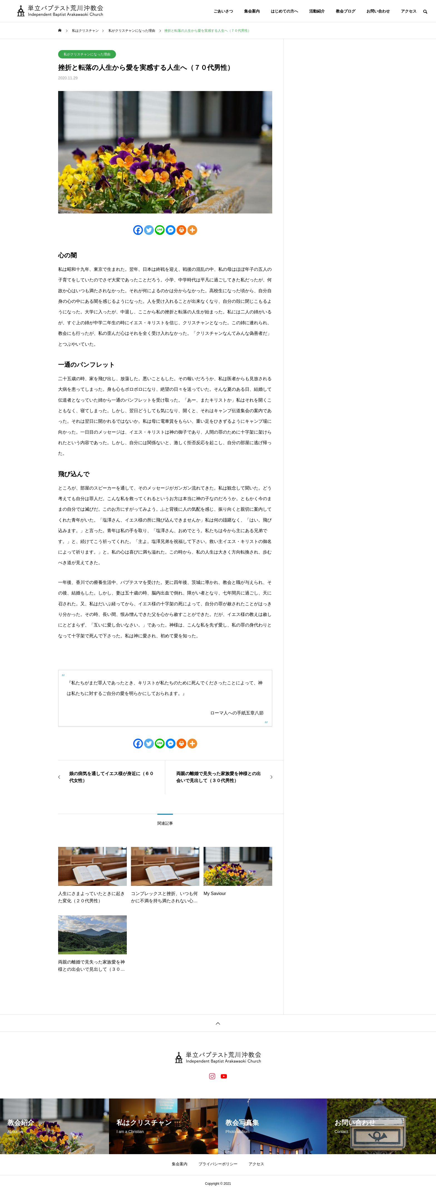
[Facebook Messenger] (170, 230)
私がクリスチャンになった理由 (87, 54)
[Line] (160, 230)
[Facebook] (138, 230)
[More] (192, 230)
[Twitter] (149, 230)
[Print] (181, 230)
